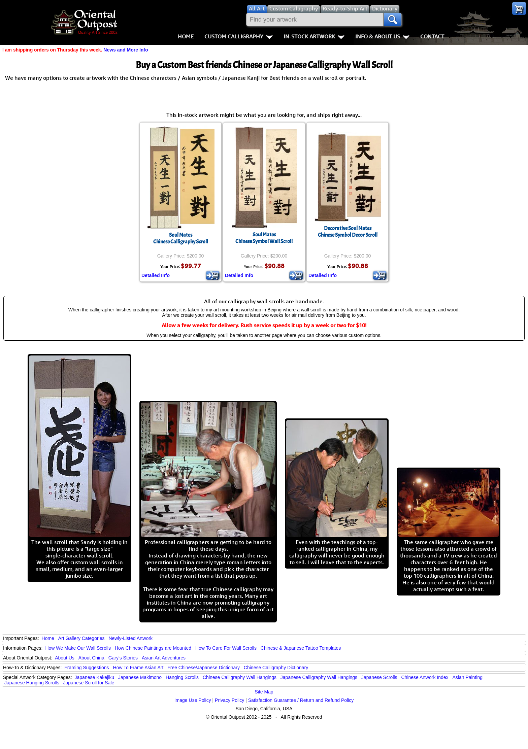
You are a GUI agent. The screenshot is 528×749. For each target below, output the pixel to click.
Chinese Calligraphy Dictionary (276, 667)
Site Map (264, 691)
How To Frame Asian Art (138, 667)
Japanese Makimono (140, 677)
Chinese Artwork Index (425, 677)
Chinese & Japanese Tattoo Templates (301, 648)
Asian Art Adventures (164, 657)
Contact (432, 36)
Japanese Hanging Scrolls (31, 682)
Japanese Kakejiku (94, 677)
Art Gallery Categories (81, 638)
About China (91, 657)
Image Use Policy (192, 700)
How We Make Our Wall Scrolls (77, 648)
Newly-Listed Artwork (130, 638)
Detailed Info (155, 275)
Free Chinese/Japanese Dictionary (203, 667)
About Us (64, 657)
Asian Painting (467, 677)
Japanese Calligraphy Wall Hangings (318, 677)
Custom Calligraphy (238, 36)
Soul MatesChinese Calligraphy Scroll (180, 238)
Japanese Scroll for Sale (88, 682)
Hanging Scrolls (182, 677)
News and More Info (125, 50)
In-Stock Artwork (314, 36)
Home (186, 36)
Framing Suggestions (86, 667)
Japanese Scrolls (379, 677)
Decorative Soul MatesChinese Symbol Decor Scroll (347, 231)
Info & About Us (382, 36)
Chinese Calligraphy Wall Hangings (239, 677)
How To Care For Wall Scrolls (226, 648)
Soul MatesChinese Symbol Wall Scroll (264, 238)
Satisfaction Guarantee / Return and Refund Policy (301, 700)
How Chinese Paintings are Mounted (153, 648)
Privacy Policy (229, 700)
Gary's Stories (123, 657)
